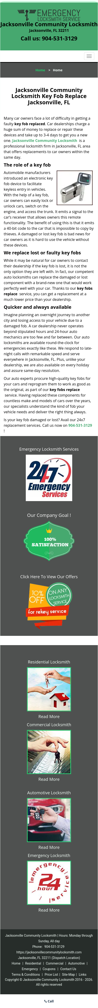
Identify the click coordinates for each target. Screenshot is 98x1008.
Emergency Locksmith (49, 855)
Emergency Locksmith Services (49, 449)
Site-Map (68, 974)
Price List (51, 974)
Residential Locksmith (49, 662)
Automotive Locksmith (49, 792)
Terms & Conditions (26, 974)
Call (49, 1001)
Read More (48, 716)
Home (40, 70)
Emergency (30, 969)
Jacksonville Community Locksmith (44, 140)
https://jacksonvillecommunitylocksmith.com (49, 952)
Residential (33, 963)
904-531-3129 (59, 38)
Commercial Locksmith (49, 724)
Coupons (49, 969)
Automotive (76, 963)
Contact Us (68, 969)
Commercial (54, 963)
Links (82, 974)
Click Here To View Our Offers (49, 576)
